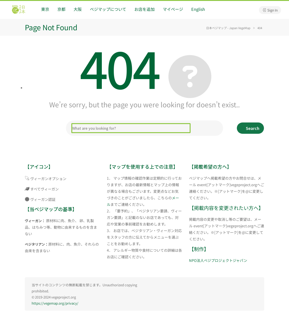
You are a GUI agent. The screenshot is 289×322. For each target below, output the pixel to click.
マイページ (173, 9)
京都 (61, 9)
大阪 (78, 9)
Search (252, 128)
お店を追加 (144, 9)
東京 (45, 9)
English (198, 9)
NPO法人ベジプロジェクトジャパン (218, 260)
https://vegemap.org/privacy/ (55, 303)
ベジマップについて (108, 9)
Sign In (270, 10)
